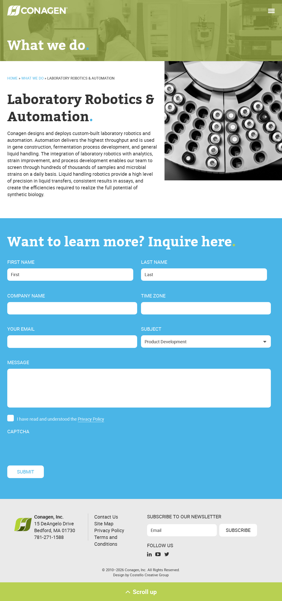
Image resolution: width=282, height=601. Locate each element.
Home (12, 78)
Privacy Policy (91, 419)
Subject (153, 329)
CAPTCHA (18, 431)
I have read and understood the (60, 419)
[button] (271, 9)
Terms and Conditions (105, 540)
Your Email (23, 329)
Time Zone (155, 296)
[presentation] (44, 447)
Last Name (156, 262)
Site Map (103, 523)
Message (20, 362)
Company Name (28, 296)
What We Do (32, 78)
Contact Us (106, 516)
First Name (23, 262)
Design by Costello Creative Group (141, 574)
